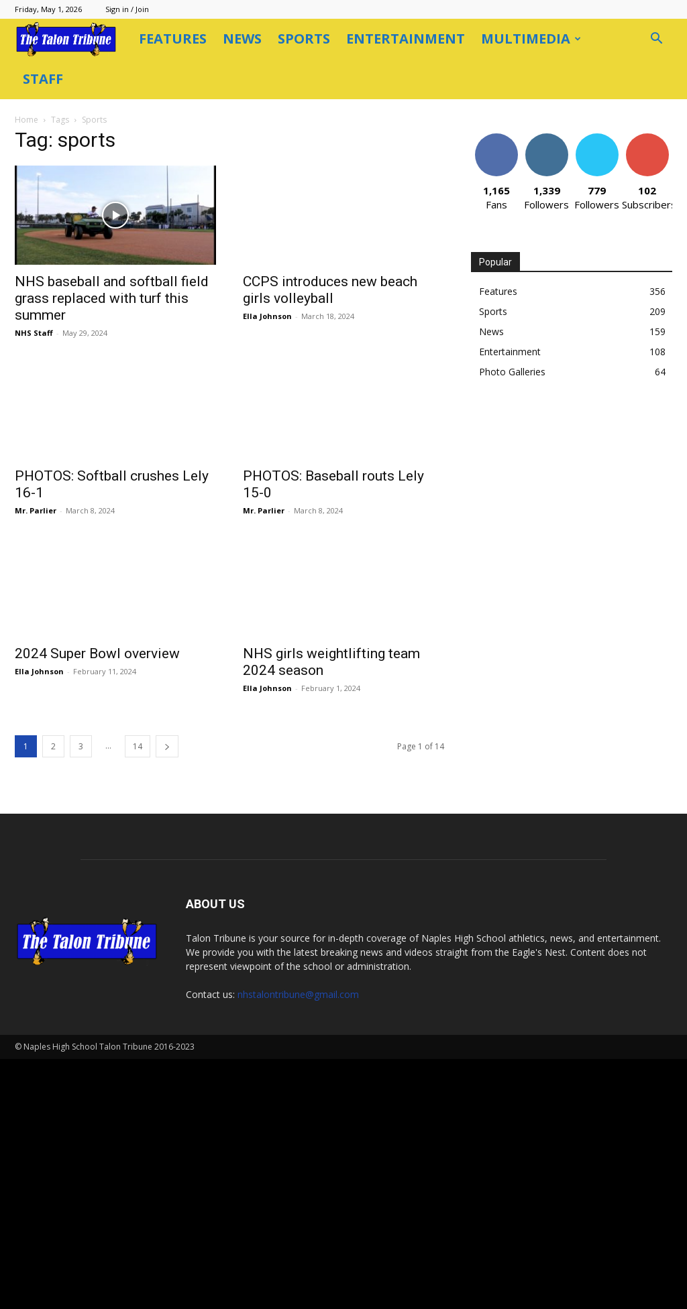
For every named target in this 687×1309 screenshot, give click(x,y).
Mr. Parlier (105, 470)
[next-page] (236, 706)
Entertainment (405, 38)
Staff (43, 79)
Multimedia (531, 38)
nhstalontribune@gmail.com (298, 1244)
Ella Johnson (337, 276)
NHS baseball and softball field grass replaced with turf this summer (181, 258)
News (242, 38)
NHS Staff (104, 293)
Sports (304, 38)
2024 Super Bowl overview (167, 613)
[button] (656, 40)
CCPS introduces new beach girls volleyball (400, 249)
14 (207, 706)
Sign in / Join (127, 9)
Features (173, 38)
